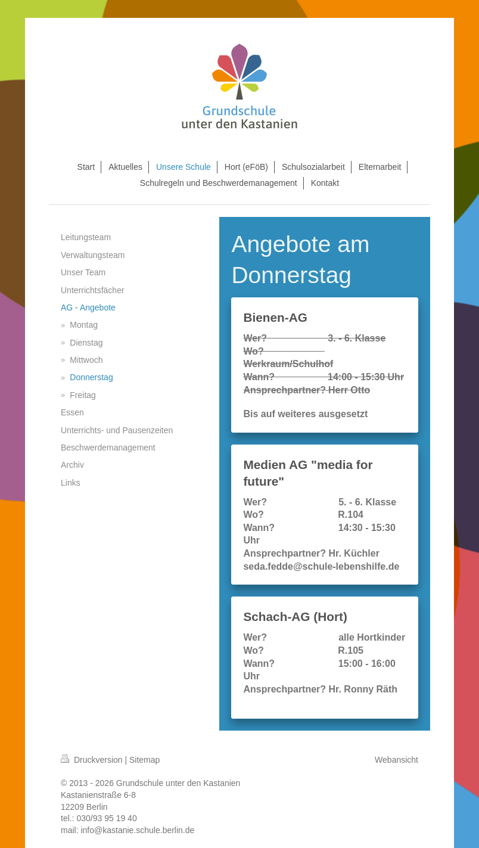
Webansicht (396, 760)
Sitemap (144, 760)
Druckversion (93, 760)
